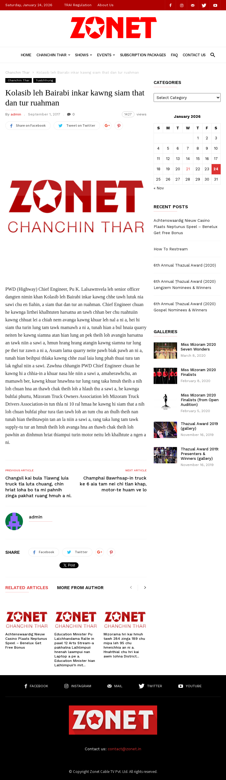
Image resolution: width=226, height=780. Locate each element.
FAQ (174, 55)
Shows (83, 55)
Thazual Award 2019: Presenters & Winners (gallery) (200, 454)
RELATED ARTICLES (26, 588)
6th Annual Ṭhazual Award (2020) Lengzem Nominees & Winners (185, 284)
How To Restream (171, 249)
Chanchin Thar (53, 55)
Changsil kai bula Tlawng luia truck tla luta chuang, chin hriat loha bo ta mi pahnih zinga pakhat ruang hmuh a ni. (38, 486)
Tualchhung (44, 80)
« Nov (159, 188)
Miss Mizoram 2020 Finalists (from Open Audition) (200, 400)
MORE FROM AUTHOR (80, 588)
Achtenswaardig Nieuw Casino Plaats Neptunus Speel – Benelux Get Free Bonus (26, 641)
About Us (105, 5)
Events (106, 55)
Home (26, 55)
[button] (213, 54)
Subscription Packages (143, 55)
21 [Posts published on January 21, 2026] (188, 169)
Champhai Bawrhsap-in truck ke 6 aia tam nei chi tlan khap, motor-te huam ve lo (113, 484)
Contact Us (194, 55)
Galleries (165, 332)
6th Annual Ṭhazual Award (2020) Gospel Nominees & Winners (185, 307)
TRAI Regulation (78, 5)
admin (16, 114)
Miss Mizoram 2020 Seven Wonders (198, 346)
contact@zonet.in (124, 749)
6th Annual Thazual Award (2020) (185, 265)
